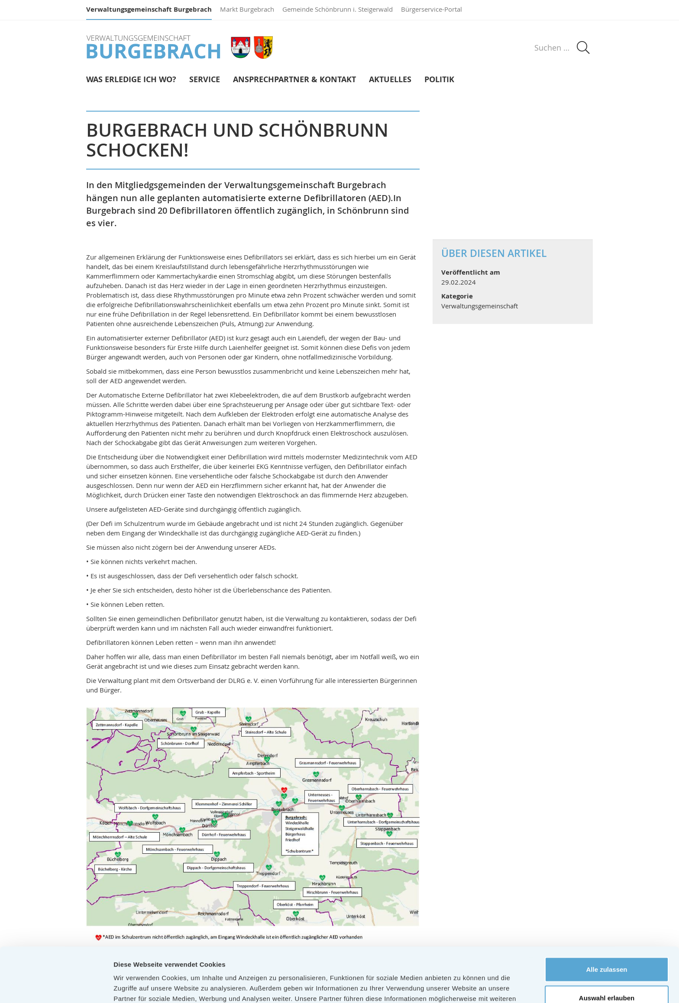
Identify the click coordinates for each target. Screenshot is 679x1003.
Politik (439, 80)
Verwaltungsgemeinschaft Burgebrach (149, 9)
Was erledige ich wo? (131, 80)
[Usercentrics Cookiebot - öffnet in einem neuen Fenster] (56, 986)
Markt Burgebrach (247, 9)
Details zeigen (460, 986)
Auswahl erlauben (606, 946)
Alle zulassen (606, 918)
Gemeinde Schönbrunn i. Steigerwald (337, 9)
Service (204, 80)
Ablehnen (606, 974)
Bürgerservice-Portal (431, 9)
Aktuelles (390, 80)
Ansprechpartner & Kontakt (294, 80)
